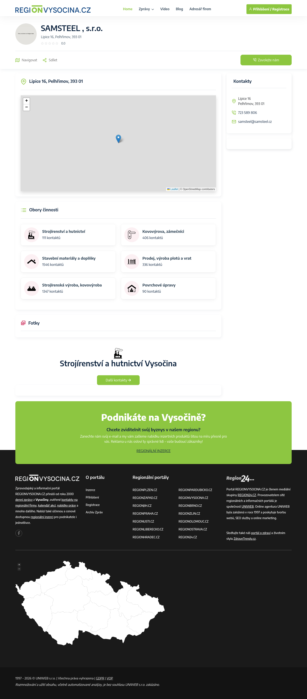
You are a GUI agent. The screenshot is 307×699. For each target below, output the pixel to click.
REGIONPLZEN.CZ (145, 490)
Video (164, 9)
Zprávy (146, 9)
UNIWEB (248, 506)
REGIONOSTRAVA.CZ (193, 529)
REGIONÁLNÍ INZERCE (153, 451)
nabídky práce (66, 505)
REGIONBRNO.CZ (190, 505)
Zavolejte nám (266, 60)
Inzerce (90, 490)
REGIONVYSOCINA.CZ (193, 498)
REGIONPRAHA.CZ (145, 513)
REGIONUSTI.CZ (143, 521)
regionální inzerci (42, 517)
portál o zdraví (261, 533)
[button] (118, 139)
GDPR (100, 678)
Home (127, 9)
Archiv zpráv (94, 512)
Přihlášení (92, 497)
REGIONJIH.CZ (142, 505)
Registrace (280, 9)
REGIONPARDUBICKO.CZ (195, 490)
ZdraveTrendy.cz (245, 538)
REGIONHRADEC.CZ (146, 537)
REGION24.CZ (188, 537)
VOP (110, 678)
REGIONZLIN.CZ (189, 513)
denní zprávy (24, 499)
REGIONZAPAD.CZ (145, 498)
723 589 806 (247, 112)
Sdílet (49, 60)
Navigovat (26, 60)
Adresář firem (200, 9)
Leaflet (172, 189)
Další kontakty (118, 380)
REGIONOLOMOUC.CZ (194, 521)
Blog (179, 9)
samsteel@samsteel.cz (255, 121)
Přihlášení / (260, 9)
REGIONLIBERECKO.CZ (148, 529)
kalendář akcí (47, 505)
